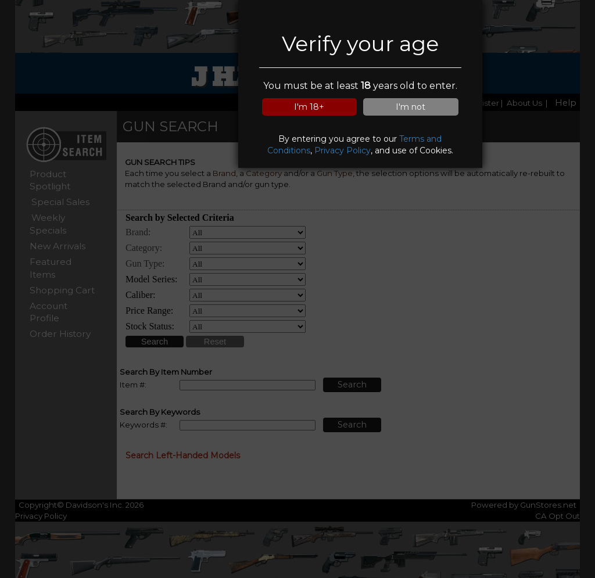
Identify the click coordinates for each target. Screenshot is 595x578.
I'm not (410, 107)
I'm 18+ (309, 107)
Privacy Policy (342, 150)
